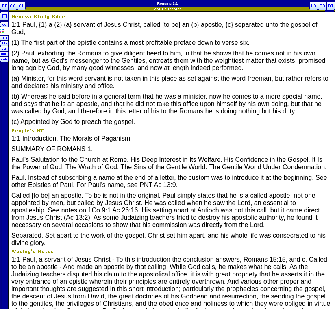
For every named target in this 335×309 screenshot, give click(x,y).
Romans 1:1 (167, 4)
